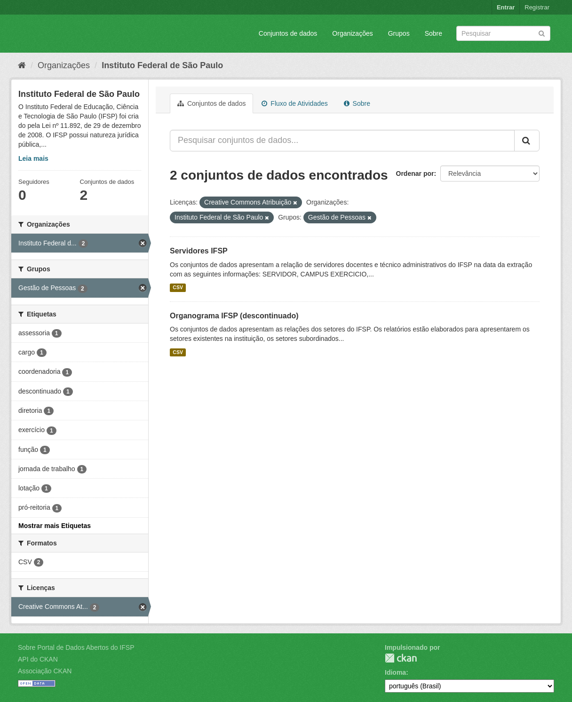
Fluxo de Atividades (294, 103)
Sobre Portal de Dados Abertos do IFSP (76, 647)
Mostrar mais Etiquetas (54, 525)
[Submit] (542, 33)
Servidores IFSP (199, 251)
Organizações (352, 33)
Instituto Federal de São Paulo (162, 65)
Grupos (399, 33)
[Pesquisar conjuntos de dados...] (342, 140)
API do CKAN (38, 659)
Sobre (433, 33)
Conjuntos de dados (288, 33)
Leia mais (33, 158)
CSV (178, 288)
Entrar (506, 7)
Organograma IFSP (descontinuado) (234, 316)
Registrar (536, 7)
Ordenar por (415, 173)
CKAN (401, 658)
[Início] (22, 65)
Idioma (395, 672)
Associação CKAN (45, 671)
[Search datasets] (503, 33)
